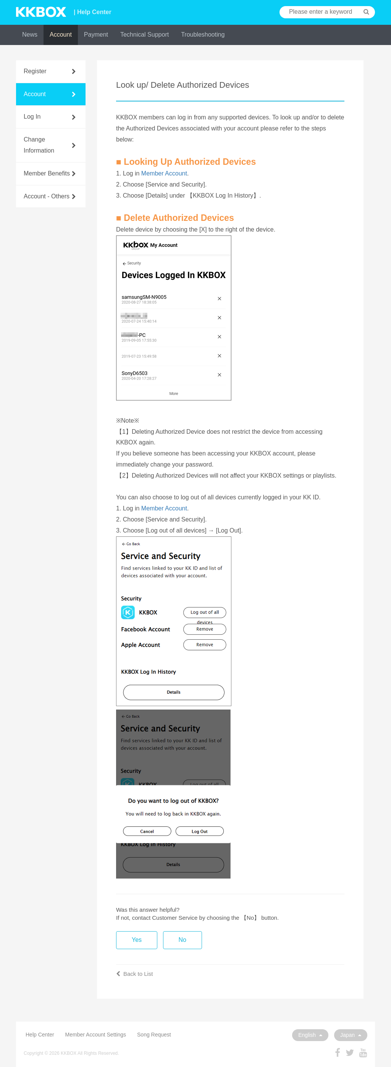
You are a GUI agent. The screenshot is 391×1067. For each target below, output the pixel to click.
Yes (137, 940)
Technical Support (144, 34)
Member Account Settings (95, 1035)
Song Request (154, 1035)
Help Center (40, 1035)
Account (61, 34)
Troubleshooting (203, 34)
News (29, 34)
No (182, 940)
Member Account (164, 173)
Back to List (134, 973)
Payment (96, 34)
